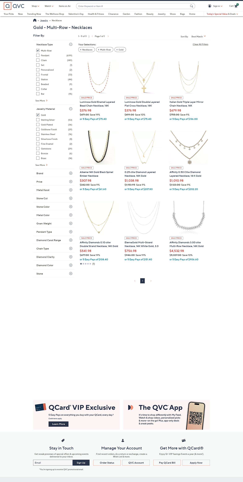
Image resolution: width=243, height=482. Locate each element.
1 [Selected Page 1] (142, 280)
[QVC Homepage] (34, 20)
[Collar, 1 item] (54, 89)
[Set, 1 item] (54, 65)
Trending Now (34, 14)
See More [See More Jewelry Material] (40, 165)
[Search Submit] (192, 6)
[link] (92, 36)
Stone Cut (42, 198)
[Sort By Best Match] (200, 36)
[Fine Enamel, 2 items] (54, 143)
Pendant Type (44, 231)
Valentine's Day (76, 14)
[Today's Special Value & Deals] (222, 14)
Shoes (173, 14)
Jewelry (162, 14)
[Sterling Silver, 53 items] (54, 119)
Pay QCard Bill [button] (167, 462)
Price (39, 181)
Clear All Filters (200, 44)
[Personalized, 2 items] (54, 69)
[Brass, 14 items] (54, 158)
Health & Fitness (96, 14)
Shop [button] (34, 6)
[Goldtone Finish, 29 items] (54, 129)
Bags (182, 14)
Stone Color (43, 206)
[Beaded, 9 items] (54, 84)
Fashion (138, 14)
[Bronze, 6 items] (54, 153)
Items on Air (65, 6)
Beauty (149, 14)
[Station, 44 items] (54, 79)
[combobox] (132, 6)
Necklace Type (44, 44)
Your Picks (9, 14)
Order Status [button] (107, 462)
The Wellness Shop (54, 14)
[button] (210, 6)
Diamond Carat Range (48, 240)
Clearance (113, 14)
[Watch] (48, 6)
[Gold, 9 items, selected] (54, 115)
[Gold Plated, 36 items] (54, 124)
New (20, 14)
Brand (39, 173)
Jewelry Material (45, 108)
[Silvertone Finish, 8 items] (54, 139)
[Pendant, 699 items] (54, 55)
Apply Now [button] (196, 462)
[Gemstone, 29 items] (54, 148)
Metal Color (43, 215)
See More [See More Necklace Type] (40, 100)
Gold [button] (121, 49)
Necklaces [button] (87, 49)
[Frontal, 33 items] (54, 74)
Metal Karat (42, 190)
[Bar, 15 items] (54, 93)
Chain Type (42, 248)
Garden (126, 14)
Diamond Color (44, 265)
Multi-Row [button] (105, 49)
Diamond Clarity (45, 256)
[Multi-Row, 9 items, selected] (54, 50)
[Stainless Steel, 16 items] (54, 134)
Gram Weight (43, 223)
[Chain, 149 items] (54, 60)
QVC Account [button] (136, 462)
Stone (39, 273)
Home (192, 14)
